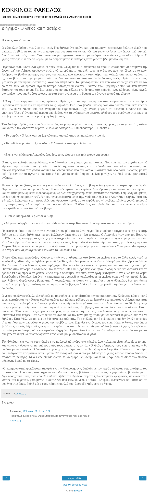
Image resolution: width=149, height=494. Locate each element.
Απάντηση (15, 420)
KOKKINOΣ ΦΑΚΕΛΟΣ (32, 10)
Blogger (78, 490)
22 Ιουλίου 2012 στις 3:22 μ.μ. (39, 411)
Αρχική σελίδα (74, 478)
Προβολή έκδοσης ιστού (75, 484)
